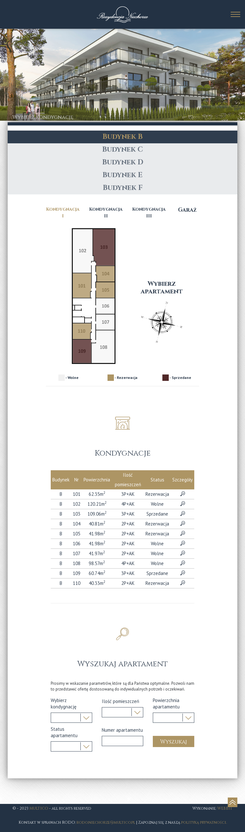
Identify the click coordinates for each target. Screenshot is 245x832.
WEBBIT (225, 808)
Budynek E (122, 332)
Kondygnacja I (62, 369)
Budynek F (123, 345)
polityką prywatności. (204, 822)
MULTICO (38, 808)
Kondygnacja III (149, 369)
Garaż (187, 367)
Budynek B (122, 294)
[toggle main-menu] (235, 14)
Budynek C (122, 306)
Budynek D (122, 319)
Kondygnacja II (105, 369)
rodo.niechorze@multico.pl (106, 822)
